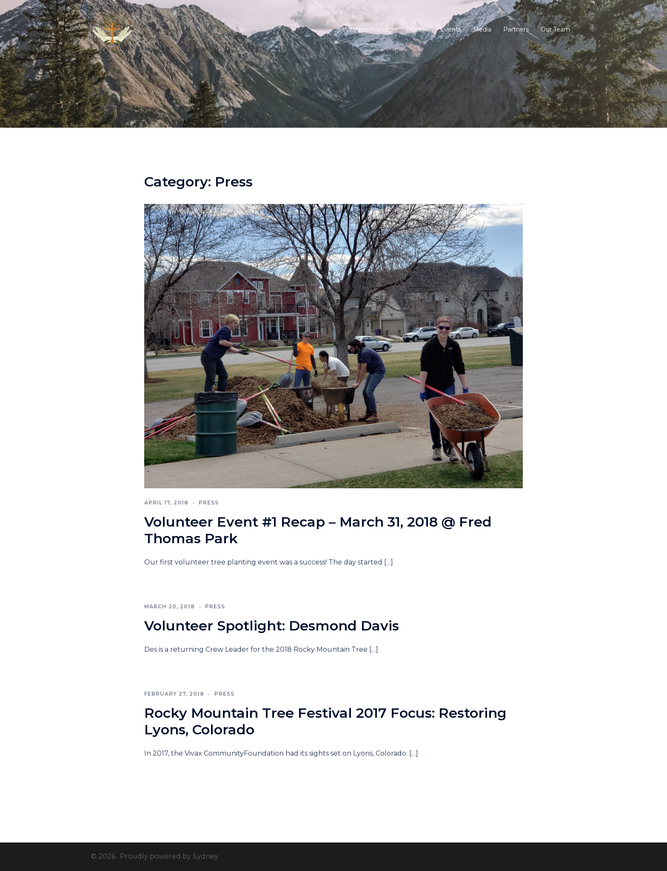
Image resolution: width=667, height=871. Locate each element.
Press (209, 502)
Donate (417, 29)
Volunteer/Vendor (368, 29)
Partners (516, 29)
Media (482, 29)
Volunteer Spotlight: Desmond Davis (271, 625)
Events (450, 29)
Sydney (205, 856)
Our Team (555, 29)
